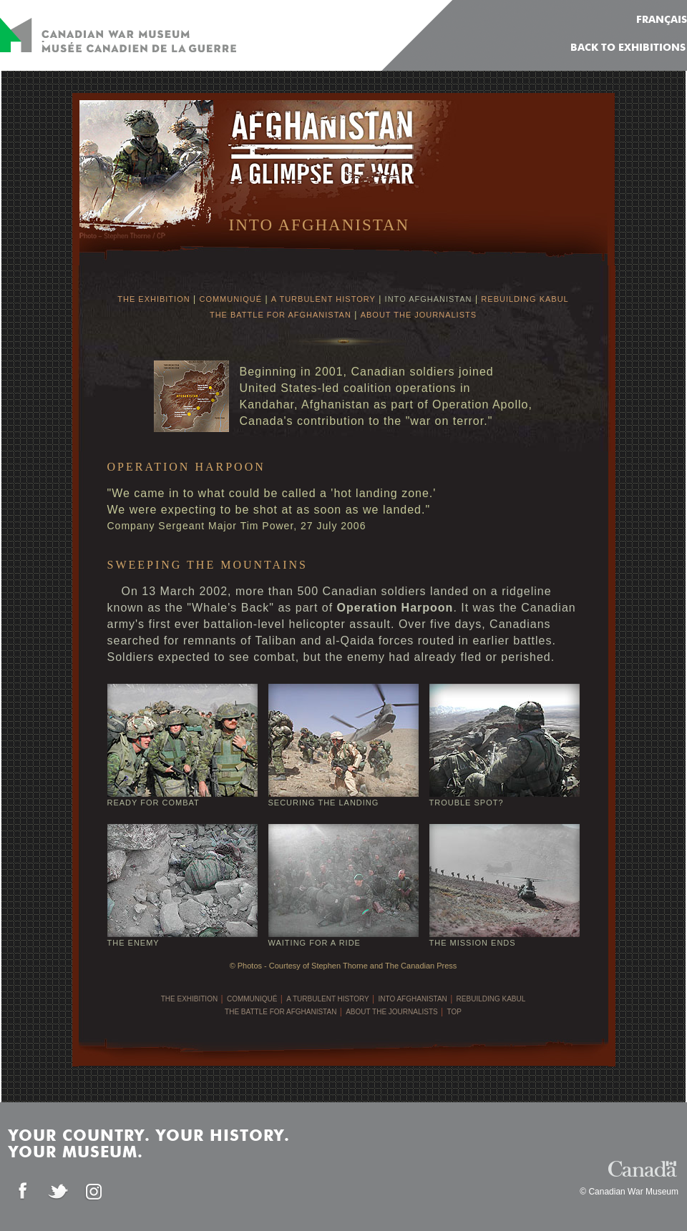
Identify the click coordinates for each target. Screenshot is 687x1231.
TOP (454, 1012)
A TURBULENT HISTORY (323, 299)
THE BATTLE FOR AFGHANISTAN (280, 314)
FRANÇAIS (661, 20)
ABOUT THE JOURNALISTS (419, 314)
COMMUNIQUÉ (230, 299)
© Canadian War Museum (629, 1192)
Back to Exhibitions (628, 48)
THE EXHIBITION (153, 299)
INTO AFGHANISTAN (428, 299)
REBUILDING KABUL (524, 299)
